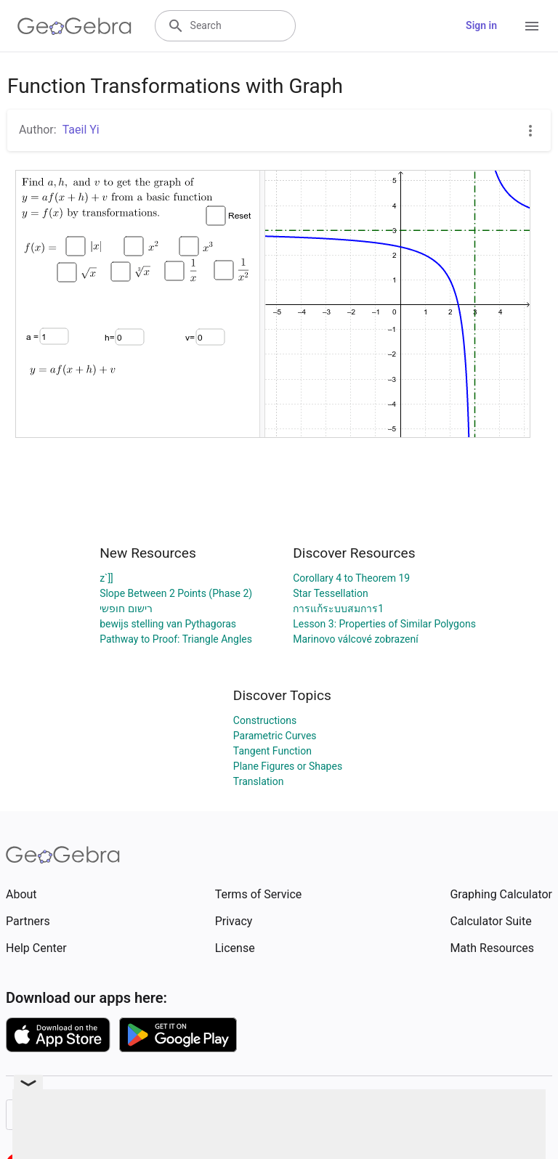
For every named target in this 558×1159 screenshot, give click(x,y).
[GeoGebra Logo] (74, 26)
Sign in (481, 25)
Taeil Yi (81, 130)
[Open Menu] (532, 26)
